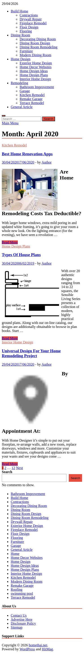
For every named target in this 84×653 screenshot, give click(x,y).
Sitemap (16, 627)
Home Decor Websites (35, 67)
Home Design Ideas (34, 71)
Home (15, 554)
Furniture (26, 51)
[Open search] (3, 115)
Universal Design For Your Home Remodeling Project (31, 353)
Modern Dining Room (35, 55)
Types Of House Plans (21, 254)
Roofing (16, 589)
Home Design (20, 59)
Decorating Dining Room (38, 39)
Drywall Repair (31, 19)
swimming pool (22, 593)
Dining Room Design (35, 43)
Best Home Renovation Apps (27, 154)
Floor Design (29, 27)
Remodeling (19, 83)
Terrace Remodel (32, 103)
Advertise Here (21, 619)
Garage (25, 91)
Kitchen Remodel (32, 95)
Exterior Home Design (36, 63)
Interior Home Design (35, 79)
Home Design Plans (34, 75)
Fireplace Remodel (33, 23)
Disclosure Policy (23, 623)
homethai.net (38, 645)
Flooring (26, 31)
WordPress (27, 649)
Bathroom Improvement (37, 87)
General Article (22, 107)
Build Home (19, 11)
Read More (10, 242)
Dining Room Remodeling (38, 47)
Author (46, 162)
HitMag (47, 649)
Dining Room (20, 35)
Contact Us (19, 615)
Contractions (29, 15)
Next (19, 468)
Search (7, 472)
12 (13, 468)
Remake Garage (31, 99)
